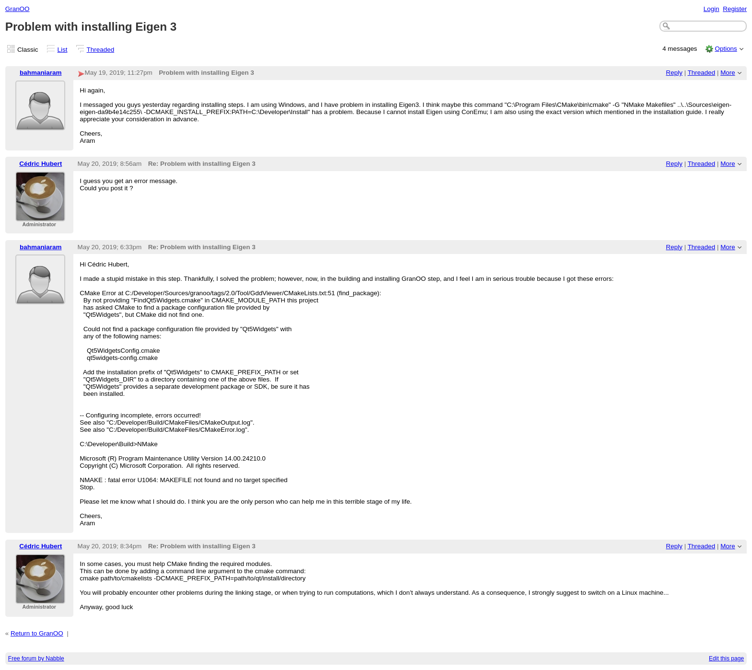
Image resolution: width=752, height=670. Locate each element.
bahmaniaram (40, 72)
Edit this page (726, 658)
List (63, 49)
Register (735, 8)
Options (726, 48)
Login (711, 8)
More (727, 72)
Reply (674, 72)
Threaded (101, 49)
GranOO (17, 8)
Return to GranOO (37, 633)
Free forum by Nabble (36, 658)
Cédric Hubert (40, 163)
